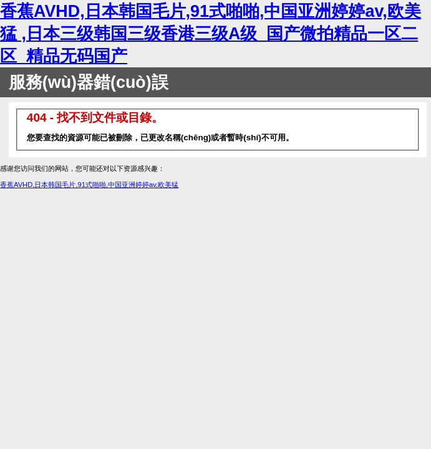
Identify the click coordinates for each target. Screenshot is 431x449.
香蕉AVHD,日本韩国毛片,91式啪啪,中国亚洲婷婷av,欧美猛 (89, 184)
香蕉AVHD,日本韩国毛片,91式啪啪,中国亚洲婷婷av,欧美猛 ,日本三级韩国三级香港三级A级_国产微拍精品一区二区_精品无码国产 (210, 33)
